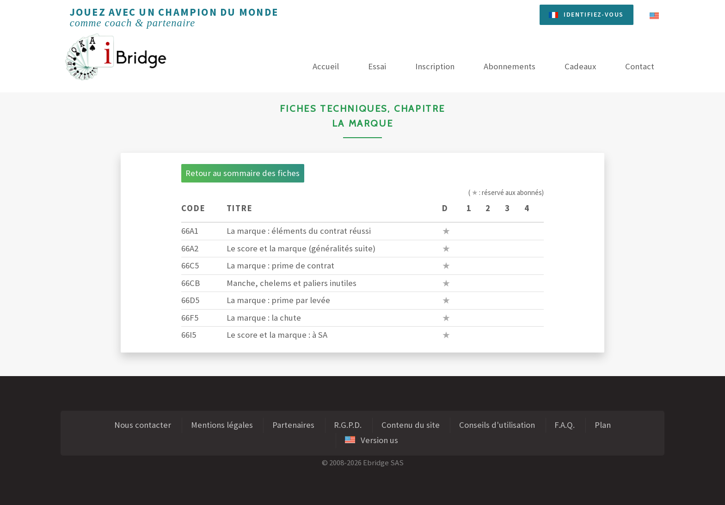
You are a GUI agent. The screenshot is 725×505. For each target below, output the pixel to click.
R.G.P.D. (348, 425)
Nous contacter (142, 425)
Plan (603, 425)
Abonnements (509, 66)
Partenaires (293, 425)
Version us (371, 440)
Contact (639, 66)
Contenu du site (410, 425)
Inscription (435, 66)
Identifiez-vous (593, 14)
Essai (377, 66)
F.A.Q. (564, 425)
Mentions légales (222, 425)
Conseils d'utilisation (497, 425)
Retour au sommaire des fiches (242, 173)
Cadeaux (580, 66)
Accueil (326, 66)
